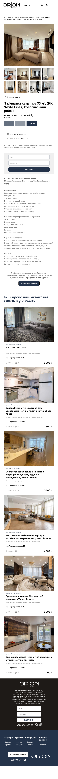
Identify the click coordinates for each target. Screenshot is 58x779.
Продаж (8, 745)
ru (30, 5)
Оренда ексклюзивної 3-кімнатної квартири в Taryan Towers (24, 602)
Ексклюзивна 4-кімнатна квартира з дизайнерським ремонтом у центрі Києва (28, 541)
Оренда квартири (16, 348)
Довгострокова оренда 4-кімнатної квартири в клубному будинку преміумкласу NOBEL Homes (25, 479)
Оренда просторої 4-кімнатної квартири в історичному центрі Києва (29, 663)
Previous (7, 344)
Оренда (8, 348)
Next (50, 344)
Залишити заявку (29, 283)
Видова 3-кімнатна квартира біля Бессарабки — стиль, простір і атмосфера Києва (28, 415)
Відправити (29, 169)
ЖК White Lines (19, 134)
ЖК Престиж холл (16, 351)
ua (25, 5)
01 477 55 (25, 725)
